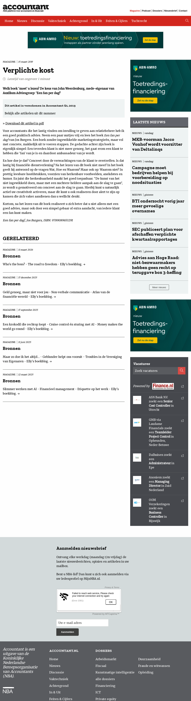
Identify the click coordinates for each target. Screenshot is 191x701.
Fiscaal (101, 666)
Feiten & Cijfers (117, 21)
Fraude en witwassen (154, 666)
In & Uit (96, 21)
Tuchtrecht (139, 21)
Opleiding (145, 672)
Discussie (37, 21)
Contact (183, 11)
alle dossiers (105, 679)
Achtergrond (79, 21)
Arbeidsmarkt (106, 659)
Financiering (105, 686)
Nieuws (22, 21)
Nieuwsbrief (170, 11)
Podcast (146, 11)
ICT (98, 692)
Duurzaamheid (149, 659)
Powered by (158, 386)
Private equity (106, 699)
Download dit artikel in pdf (24, 123)
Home (9, 21)
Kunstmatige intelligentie (115, 672)
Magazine (135, 11)
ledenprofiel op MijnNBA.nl (80, 578)
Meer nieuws (159, 287)
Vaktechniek (57, 21)
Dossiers (157, 11)
